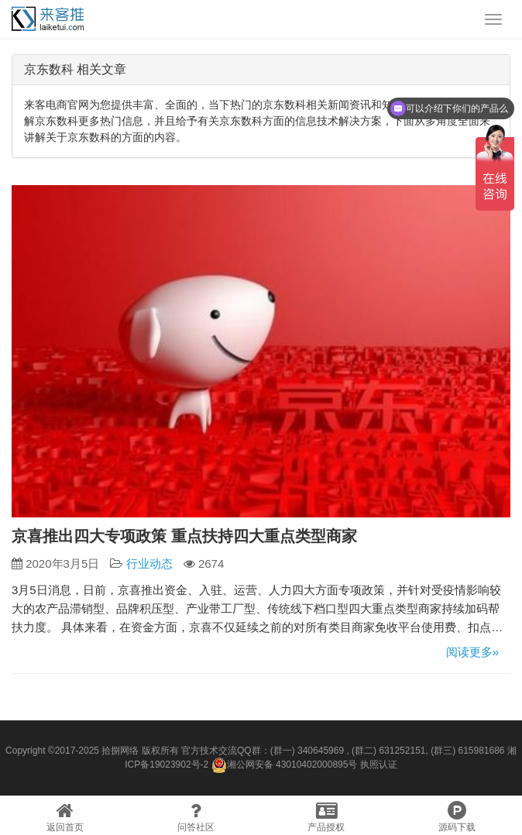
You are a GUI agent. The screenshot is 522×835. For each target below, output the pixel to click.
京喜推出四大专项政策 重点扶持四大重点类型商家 (184, 536)
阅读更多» (472, 651)
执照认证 (378, 764)
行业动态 (149, 563)
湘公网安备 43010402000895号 (284, 765)
